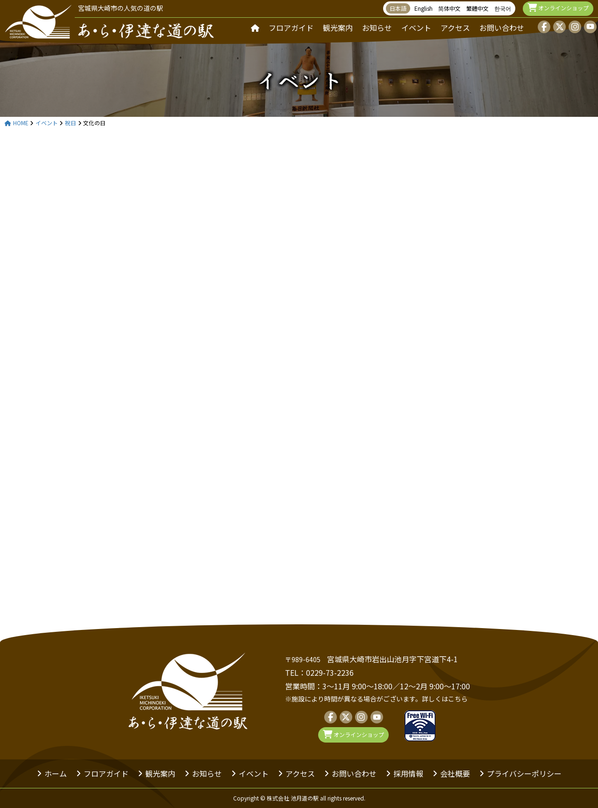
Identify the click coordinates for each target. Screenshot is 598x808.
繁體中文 (477, 8)
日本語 (398, 8)
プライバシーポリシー (524, 773)
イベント (416, 27)
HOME (16, 123)
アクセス (455, 27)
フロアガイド (291, 27)
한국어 (502, 8)
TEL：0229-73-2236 (319, 672)
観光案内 (338, 27)
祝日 (70, 123)
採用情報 (408, 773)
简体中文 (449, 8)
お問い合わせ (501, 27)
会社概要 (455, 773)
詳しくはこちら (445, 698)
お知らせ (377, 27)
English (423, 8)
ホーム (55, 773)
